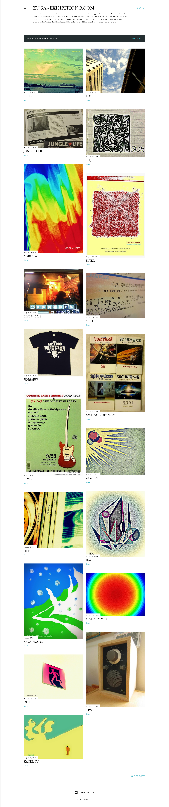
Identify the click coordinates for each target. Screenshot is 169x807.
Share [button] (26, 100)
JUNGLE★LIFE (34, 151)
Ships (28, 96)
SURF (89, 321)
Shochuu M (33, 642)
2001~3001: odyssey (100, 415)
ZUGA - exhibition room (64, 8)
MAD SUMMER (96, 619)
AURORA (30, 256)
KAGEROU (31, 761)
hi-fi (27, 551)
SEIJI (89, 160)
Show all (137, 38)
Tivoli (91, 710)
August (92, 478)
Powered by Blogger (84, 792)
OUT (27, 702)
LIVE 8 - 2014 (32, 316)
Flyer (90, 260)
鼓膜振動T (31, 379)
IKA (88, 560)
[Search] (141, 8)
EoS (88, 96)
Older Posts (138, 776)
